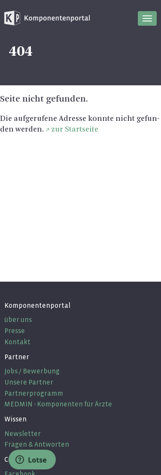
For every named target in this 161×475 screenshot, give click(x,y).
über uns (18, 319)
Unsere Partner (28, 382)
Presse (14, 330)
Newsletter (22, 433)
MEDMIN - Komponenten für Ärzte (58, 404)
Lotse (31, 460)
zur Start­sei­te (74, 129)
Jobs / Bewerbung (32, 371)
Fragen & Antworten (36, 444)
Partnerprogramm (33, 393)
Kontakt (17, 342)
